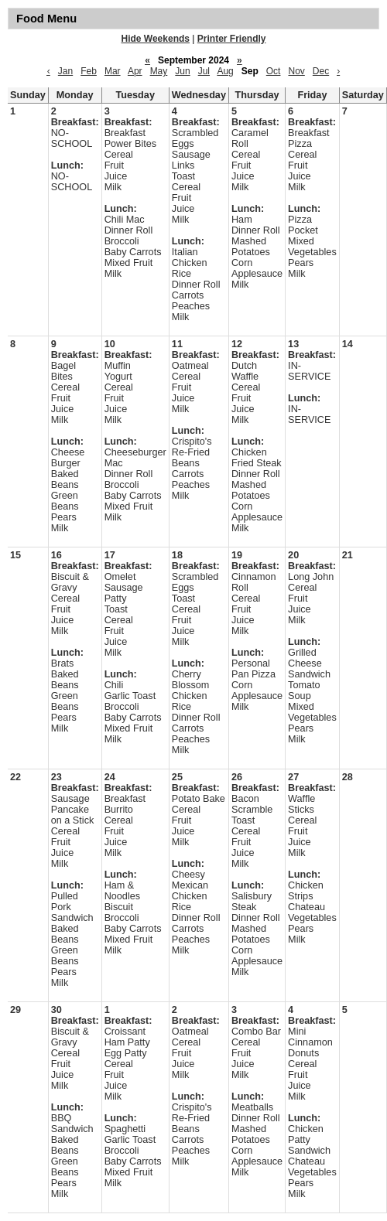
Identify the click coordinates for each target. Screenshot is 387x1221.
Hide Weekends (156, 38)
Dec (321, 71)
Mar (112, 71)
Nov (296, 71)
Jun (182, 71)
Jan (65, 71)
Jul (204, 71)
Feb (88, 71)
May (159, 71)
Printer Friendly (231, 38)
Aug (225, 71)
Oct (273, 71)
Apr (135, 71)
